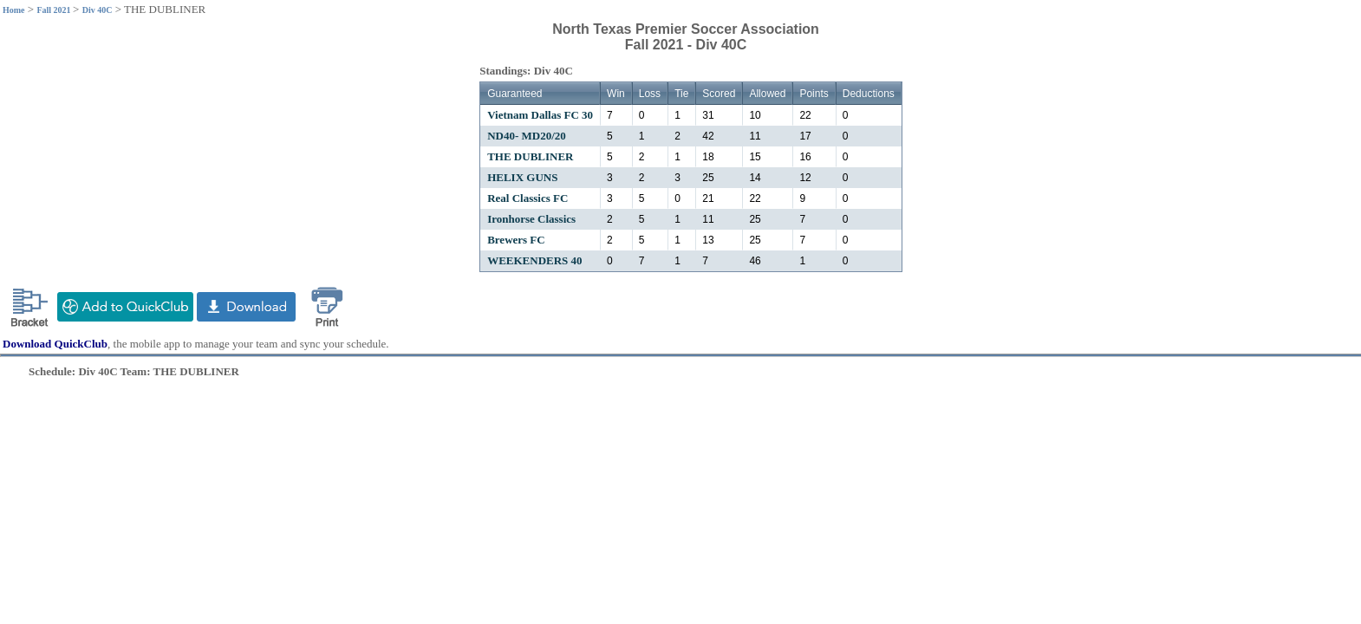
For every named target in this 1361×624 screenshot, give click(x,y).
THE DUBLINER (530, 156)
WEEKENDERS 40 (534, 260)
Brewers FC (516, 239)
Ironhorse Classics (531, 218)
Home (14, 10)
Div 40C (97, 10)
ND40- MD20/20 (526, 135)
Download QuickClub (55, 343)
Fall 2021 (54, 10)
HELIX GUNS (522, 177)
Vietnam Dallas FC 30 (540, 114)
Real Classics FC (527, 198)
